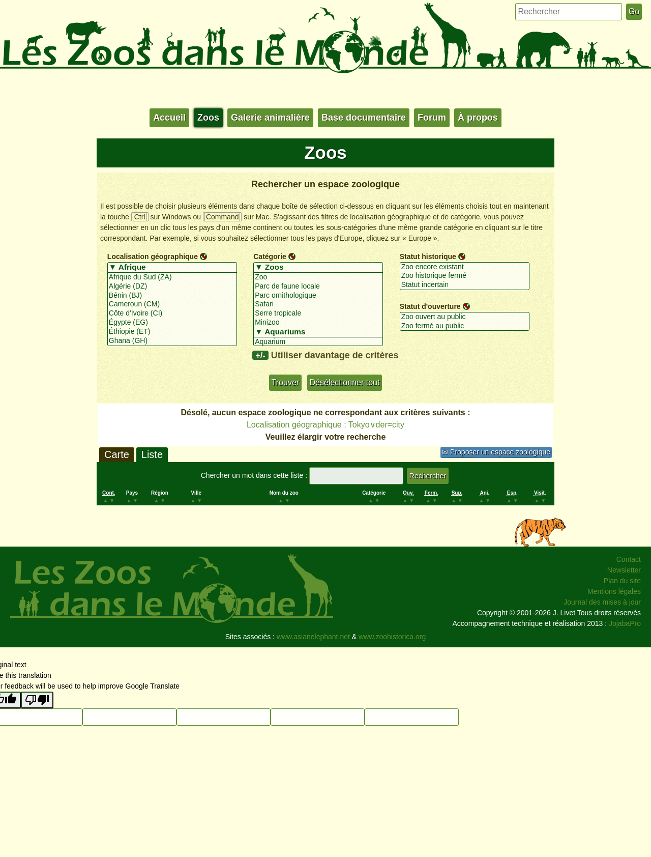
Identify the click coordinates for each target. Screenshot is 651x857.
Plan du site (622, 581)
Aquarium (318, 342)
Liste (152, 454)
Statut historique (428, 256)
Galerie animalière (270, 117)
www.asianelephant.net (313, 637)
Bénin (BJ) (172, 295)
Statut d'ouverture (430, 306)
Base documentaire (363, 117)
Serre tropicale (318, 313)
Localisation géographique (152, 256)
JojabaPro (625, 623)
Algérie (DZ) (172, 286)
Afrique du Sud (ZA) (172, 277)
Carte (116, 454)
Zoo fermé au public (464, 326)
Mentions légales (614, 591)
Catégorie (269, 256)
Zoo (318, 277)
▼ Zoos (318, 268)
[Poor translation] (37, 700)
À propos (478, 117)
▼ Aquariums (318, 332)
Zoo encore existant (464, 267)
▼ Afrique (172, 268)
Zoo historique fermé (464, 275)
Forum (432, 117)
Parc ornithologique (318, 295)
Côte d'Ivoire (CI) (172, 313)
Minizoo (318, 322)
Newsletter (624, 570)
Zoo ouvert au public (464, 317)
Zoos (208, 117)
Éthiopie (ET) (172, 331)
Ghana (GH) (172, 341)
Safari (318, 304)
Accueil (169, 117)
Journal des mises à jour (602, 602)
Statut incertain (464, 285)
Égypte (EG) (172, 322)
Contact (628, 559)
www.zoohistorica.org (392, 637)
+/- (260, 355)
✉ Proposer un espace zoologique (496, 452)
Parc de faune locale (318, 286)
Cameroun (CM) (172, 304)
